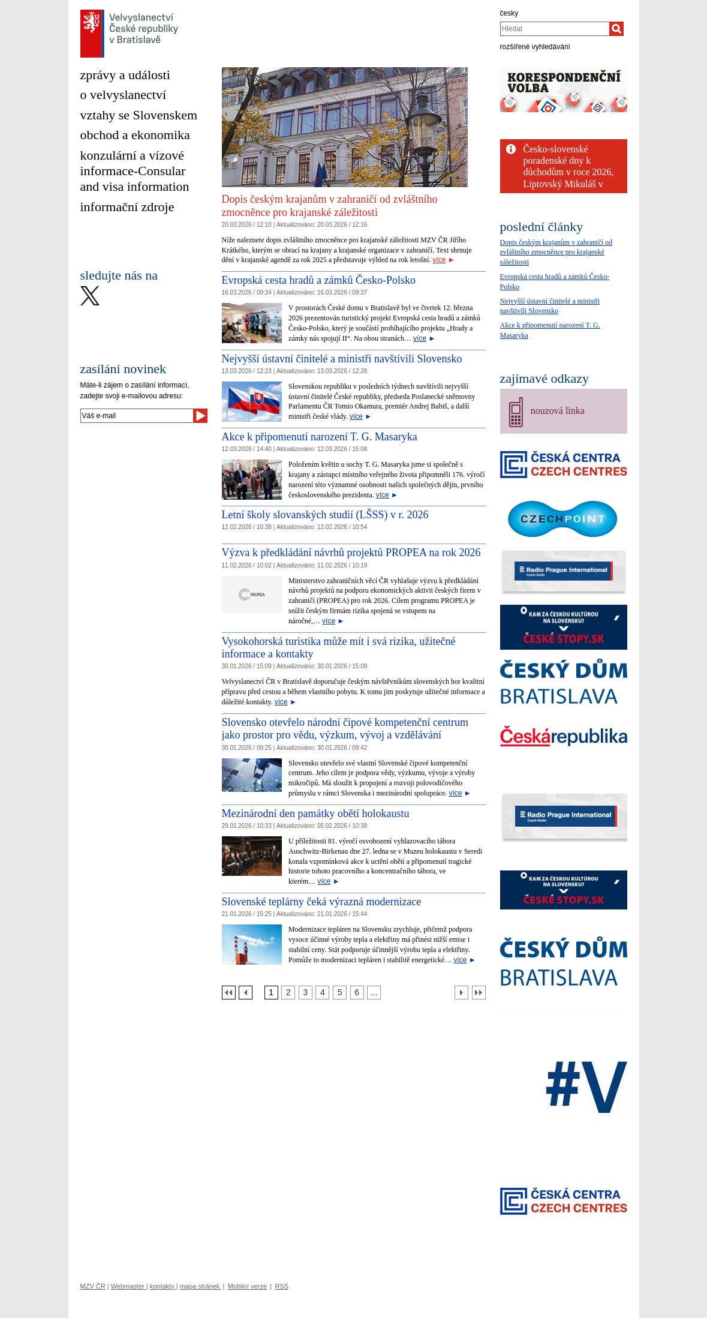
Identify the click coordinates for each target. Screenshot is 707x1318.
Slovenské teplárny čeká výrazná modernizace (322, 902)
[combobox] (555, 29)
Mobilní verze (247, 1286)
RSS (281, 1286)
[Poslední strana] (479, 992)
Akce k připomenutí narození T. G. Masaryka (319, 437)
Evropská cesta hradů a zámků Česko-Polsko (319, 280)
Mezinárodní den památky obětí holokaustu (316, 813)
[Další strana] (461, 992)
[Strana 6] (357, 992)
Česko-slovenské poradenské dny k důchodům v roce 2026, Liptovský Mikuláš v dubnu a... (569, 172)
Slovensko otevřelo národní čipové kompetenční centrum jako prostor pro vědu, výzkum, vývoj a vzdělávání (345, 728)
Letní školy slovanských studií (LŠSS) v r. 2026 (325, 515)
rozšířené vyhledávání (535, 46)
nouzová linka (558, 411)
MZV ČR (93, 1286)
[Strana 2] (288, 992)
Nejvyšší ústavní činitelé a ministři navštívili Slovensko (342, 359)
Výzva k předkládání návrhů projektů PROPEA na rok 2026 (351, 553)
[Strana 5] (340, 992)
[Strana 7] (374, 992)
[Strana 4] (322, 992)
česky (509, 13)
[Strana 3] (305, 992)
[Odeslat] (200, 416)
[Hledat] (616, 29)
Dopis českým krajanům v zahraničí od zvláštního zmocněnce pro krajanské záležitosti (330, 205)
